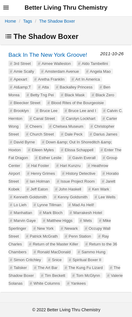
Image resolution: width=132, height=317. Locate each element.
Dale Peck (73, 134)
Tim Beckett (55, 275)
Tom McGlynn (88, 275)
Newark (71, 228)
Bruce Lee (48, 110)
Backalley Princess (76, 87)
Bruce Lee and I (82, 110)
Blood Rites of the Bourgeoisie (77, 103)
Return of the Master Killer (55, 244)
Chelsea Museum (68, 126)
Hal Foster (40, 165)
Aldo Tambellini (95, 63)
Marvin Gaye (25, 220)
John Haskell (70, 189)
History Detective (80, 173)
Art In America (87, 79)
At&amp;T (22, 87)
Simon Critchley (27, 260)
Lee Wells (106, 197)
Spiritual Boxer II (86, 260)
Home (10, 21)
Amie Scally (24, 71)
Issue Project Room (78, 181)
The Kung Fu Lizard (85, 267)
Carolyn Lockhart (80, 118)
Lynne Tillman (49, 205)
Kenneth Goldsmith (30, 197)
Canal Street (44, 118)
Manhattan (23, 212)
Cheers (35, 126)
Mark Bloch (53, 212)
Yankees (78, 283)
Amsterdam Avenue (62, 71)
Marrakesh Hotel (87, 212)
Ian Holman (40, 181)
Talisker (20, 267)
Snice (57, 260)
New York (45, 228)
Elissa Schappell (79, 150)
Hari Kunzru (70, 165)
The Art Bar (48, 267)
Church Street (42, 134)
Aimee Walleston (56, 63)
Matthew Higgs (59, 220)
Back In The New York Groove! (47, 55)
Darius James (105, 134)
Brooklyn (21, 110)
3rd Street (22, 63)
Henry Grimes (43, 173)
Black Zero (105, 95)
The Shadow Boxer (57, 21)
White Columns (46, 283)
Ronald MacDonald (54, 252)
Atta (45, 87)
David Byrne (24, 142)
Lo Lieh (20, 205)
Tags (27, 21)
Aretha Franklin (51, 79)
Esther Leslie (50, 157)
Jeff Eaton (39, 189)
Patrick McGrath (44, 236)
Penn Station (80, 236)
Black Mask (74, 95)
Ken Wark (100, 189)
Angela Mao (100, 71)
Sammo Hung (93, 252)
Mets (87, 220)
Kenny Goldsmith (72, 197)
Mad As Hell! (83, 205)
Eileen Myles (43, 150)
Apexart (20, 79)
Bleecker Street (27, 103)
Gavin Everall (84, 157)
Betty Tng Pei (42, 95)
